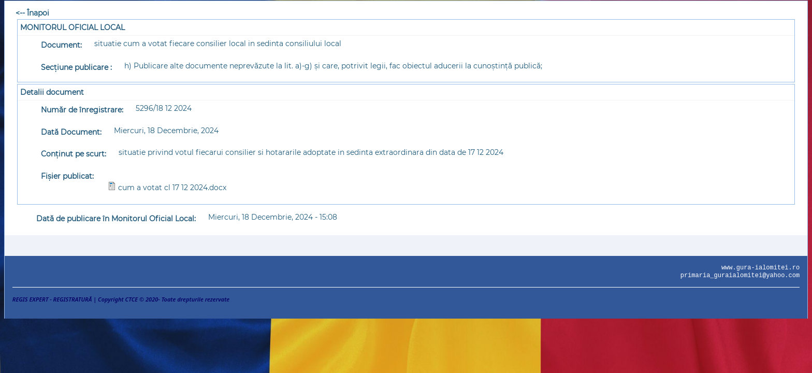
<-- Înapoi (32, 13)
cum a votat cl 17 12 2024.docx (172, 187)
